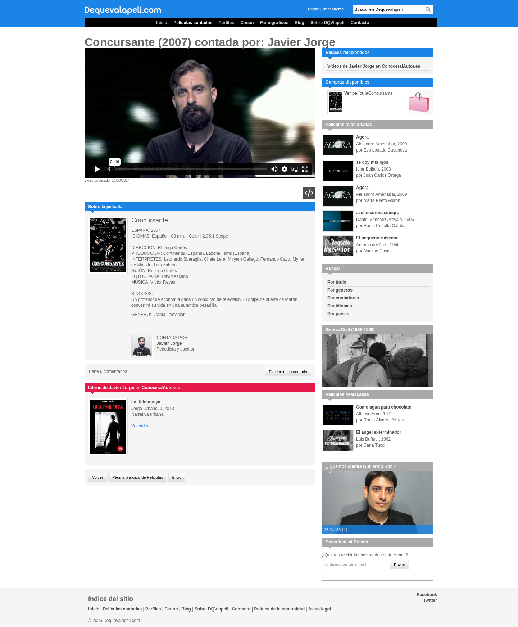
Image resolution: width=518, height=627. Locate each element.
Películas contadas (192, 22)
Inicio (161, 22)
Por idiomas (339, 305)
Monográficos (274, 22)
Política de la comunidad (279, 609)
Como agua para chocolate (383, 407)
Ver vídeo (140, 425)
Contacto (359, 22)
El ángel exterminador (378, 432)
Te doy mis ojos (372, 162)
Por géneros (340, 290)
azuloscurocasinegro (377, 212)
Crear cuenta (333, 9)
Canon (247, 22)
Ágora (362, 137)
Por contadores (343, 298)
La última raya (145, 402)
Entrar (313, 9)
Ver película (356, 93)
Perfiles (226, 22)
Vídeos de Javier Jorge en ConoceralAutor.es (373, 66)
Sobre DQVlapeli (327, 22)
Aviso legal (319, 609)
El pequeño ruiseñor (377, 237)
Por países (338, 313)
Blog (299, 22)
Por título (336, 282)
